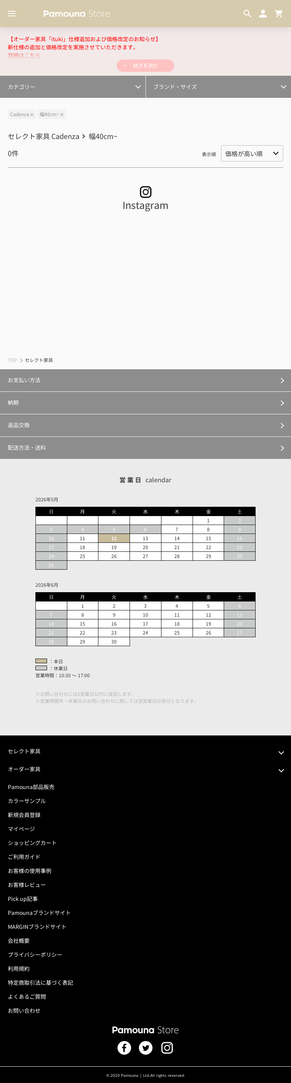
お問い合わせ (24, 1010)
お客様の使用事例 (29, 870)
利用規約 (19, 968)
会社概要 (19, 940)
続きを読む (145, 65)
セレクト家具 (24, 751)
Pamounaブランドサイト (39, 912)
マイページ (21, 829)
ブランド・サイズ (175, 86)
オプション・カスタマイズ (40, 82)
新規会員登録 (24, 815)
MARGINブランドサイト (37, 926)
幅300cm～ (24, 82)
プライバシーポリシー (35, 954)
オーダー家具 (24, 769)
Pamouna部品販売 (31, 787)
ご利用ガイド (24, 856)
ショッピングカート (32, 843)
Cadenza (19, 114)
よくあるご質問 (27, 996)
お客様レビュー (27, 884)
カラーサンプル (27, 801)
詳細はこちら (24, 55)
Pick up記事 (23, 898)
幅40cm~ (49, 114)
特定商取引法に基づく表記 (40, 982)
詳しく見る (145, 380)
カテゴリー (21, 86)
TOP (12, 359)
